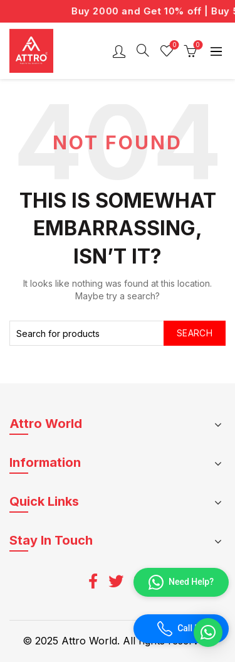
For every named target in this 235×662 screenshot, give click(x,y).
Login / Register (119, 50)
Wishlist (173, 45)
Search (194, 333)
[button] (208, 632)
